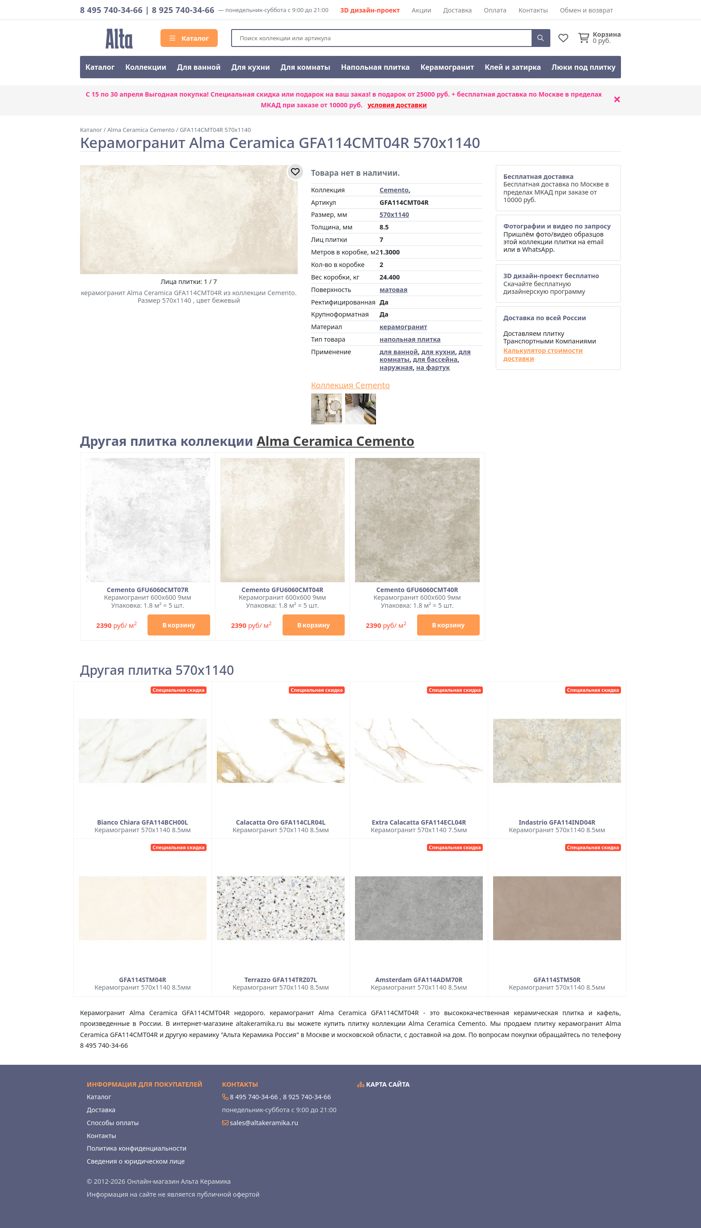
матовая (393, 289)
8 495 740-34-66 (111, 9)
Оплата (495, 10)
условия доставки (397, 105)
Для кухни (250, 67)
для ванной (399, 351)
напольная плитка (410, 339)
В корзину (178, 625)
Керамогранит (447, 67)
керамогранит (403, 326)
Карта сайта (383, 1084)
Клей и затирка (513, 67)
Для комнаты (305, 67)
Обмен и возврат (586, 10)
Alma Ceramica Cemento (335, 440)
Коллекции (145, 67)
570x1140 (394, 214)
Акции (421, 10)
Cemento (394, 190)
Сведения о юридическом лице (136, 1161)
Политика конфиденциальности (136, 1148)
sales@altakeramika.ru (264, 1122)
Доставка (457, 10)
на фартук (433, 367)
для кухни (438, 351)
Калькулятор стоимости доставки (543, 354)
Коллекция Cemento (350, 385)
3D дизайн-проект (370, 10)
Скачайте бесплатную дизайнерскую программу (551, 283)
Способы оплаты (113, 1122)
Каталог (189, 38)
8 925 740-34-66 (183, 9)
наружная (396, 367)
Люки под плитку (584, 67)
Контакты (533, 10)
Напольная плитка (375, 67)
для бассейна (435, 359)
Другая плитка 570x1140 (157, 670)
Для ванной (199, 67)
